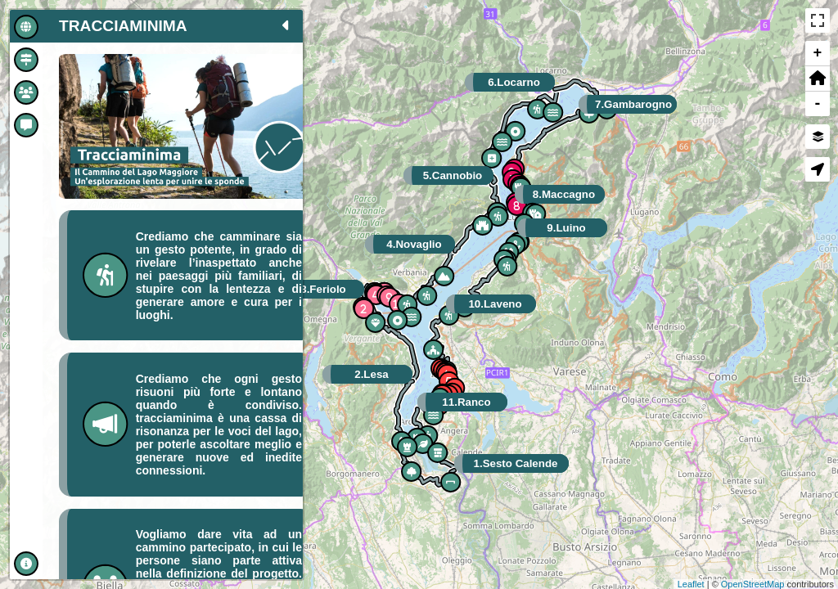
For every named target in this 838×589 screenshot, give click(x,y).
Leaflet (691, 584)
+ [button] (817, 53)
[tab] (26, 26)
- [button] (817, 104)
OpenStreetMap (753, 584)
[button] (817, 79)
